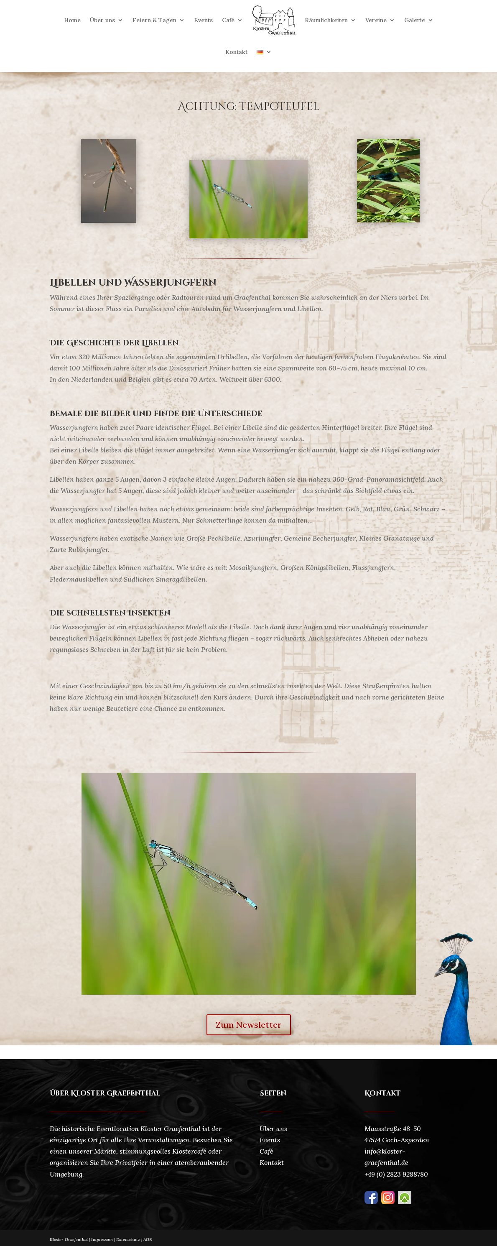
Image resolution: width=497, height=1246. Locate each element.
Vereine (376, 20)
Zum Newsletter (249, 1024)
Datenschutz (129, 1239)
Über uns (102, 20)
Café (228, 20)
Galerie (414, 20)
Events (203, 20)
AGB (147, 1239)
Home (72, 20)
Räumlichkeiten (326, 20)
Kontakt (236, 52)
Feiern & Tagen (154, 20)
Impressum (102, 1239)
